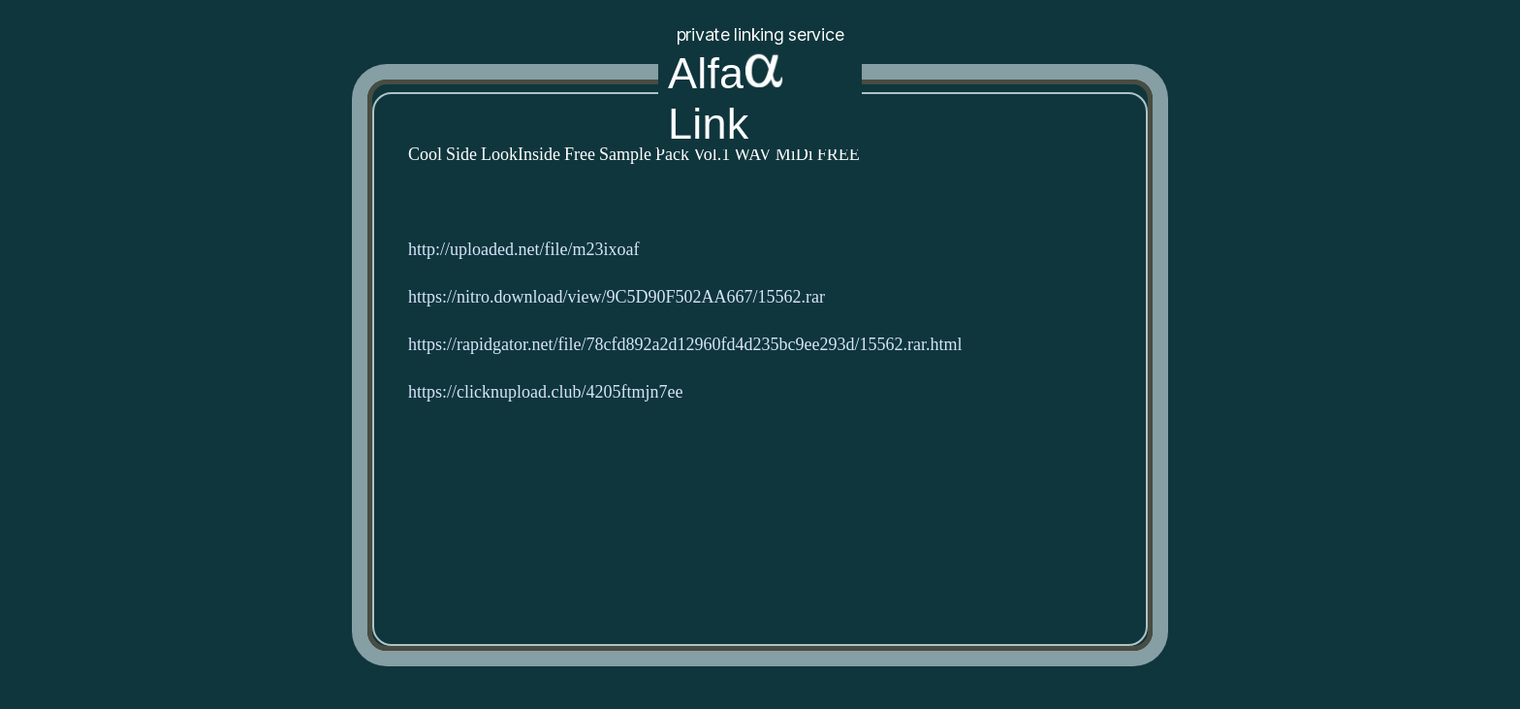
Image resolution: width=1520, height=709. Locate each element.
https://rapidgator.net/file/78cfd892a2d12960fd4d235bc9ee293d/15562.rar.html (685, 345)
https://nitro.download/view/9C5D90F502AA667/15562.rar (616, 297)
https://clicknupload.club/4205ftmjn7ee (545, 392)
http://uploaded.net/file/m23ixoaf (523, 250)
